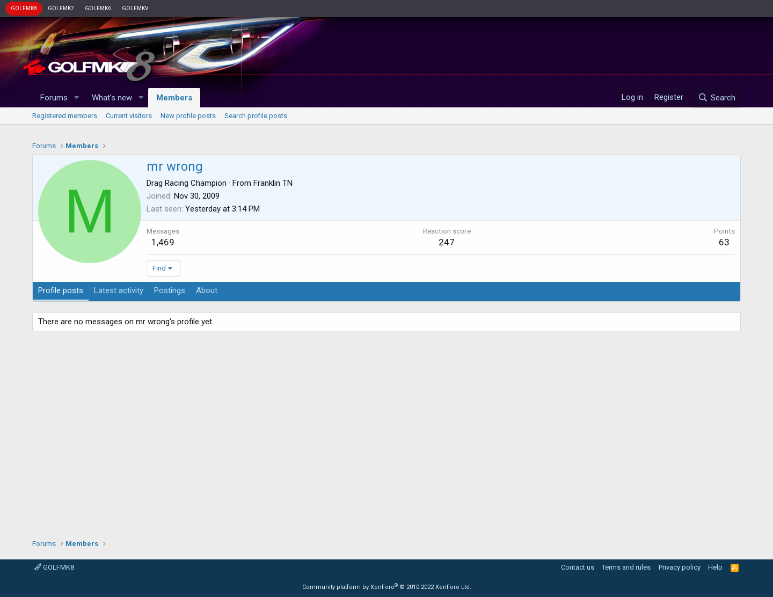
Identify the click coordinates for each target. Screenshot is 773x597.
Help (715, 567)
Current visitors (129, 116)
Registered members (64, 116)
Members (174, 98)
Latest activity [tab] (118, 290)
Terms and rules (626, 567)
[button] (76, 98)
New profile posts (188, 116)
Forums (54, 98)
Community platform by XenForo (386, 587)
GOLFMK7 (61, 8)
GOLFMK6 (98, 8)
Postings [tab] (169, 290)
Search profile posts (255, 116)
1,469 (162, 242)
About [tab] (206, 290)
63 (724, 242)
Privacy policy (680, 567)
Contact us (577, 567)
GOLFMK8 (24, 8)
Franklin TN (273, 183)
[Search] (716, 98)
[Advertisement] (386, 431)
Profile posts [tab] (60, 290)
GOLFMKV (135, 8)
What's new (112, 98)
